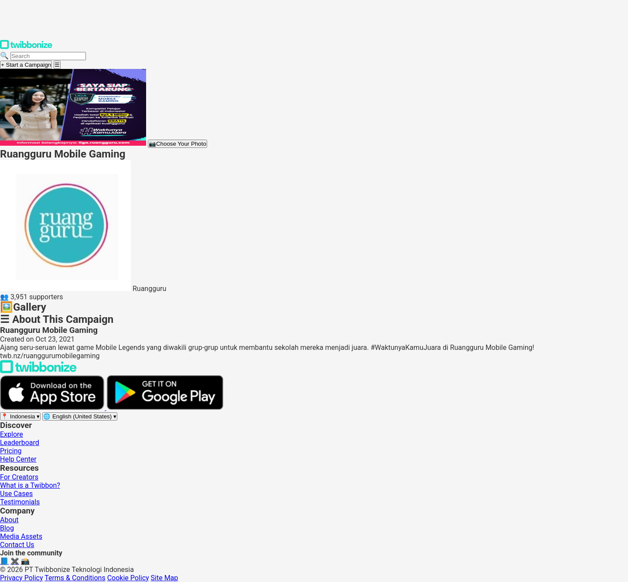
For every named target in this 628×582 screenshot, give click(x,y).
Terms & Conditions (75, 578)
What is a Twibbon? (30, 485)
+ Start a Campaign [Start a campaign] (26, 65)
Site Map (164, 578)
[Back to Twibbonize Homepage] (38, 371)
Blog (7, 528)
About (9, 520)
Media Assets (21, 536)
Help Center (18, 459)
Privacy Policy (21, 578)
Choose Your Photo (177, 143)
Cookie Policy (128, 578)
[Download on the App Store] (53, 408)
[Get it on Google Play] (164, 408)
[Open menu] (57, 65)
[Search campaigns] (48, 56)
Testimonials (20, 502)
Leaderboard (19, 442)
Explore (11, 434)
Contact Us (17, 545)
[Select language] (79, 416)
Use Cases (16, 494)
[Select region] (20, 416)
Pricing (11, 451)
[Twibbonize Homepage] (26, 47)
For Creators (19, 477)
